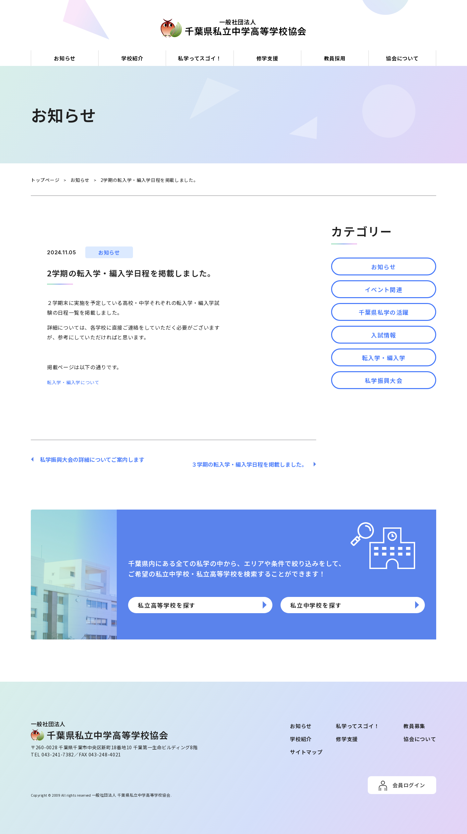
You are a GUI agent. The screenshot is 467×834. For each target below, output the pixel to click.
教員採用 (335, 58)
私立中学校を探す (339, 604)
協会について (402, 58)
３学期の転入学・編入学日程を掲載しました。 (252, 459)
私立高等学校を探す (193, 604)
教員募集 (414, 721)
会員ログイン (408, 780)
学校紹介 (132, 58)
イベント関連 (383, 296)
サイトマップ (306, 747)
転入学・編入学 (384, 379)
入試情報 (383, 351)
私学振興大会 (383, 406)
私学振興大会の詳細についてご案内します (89, 459)
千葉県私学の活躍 (384, 324)
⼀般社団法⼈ (238, 27)
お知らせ (65, 58)
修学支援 (267, 58)
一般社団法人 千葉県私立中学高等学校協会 (124, 788)
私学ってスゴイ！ (199, 58)
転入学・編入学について (76, 381)
